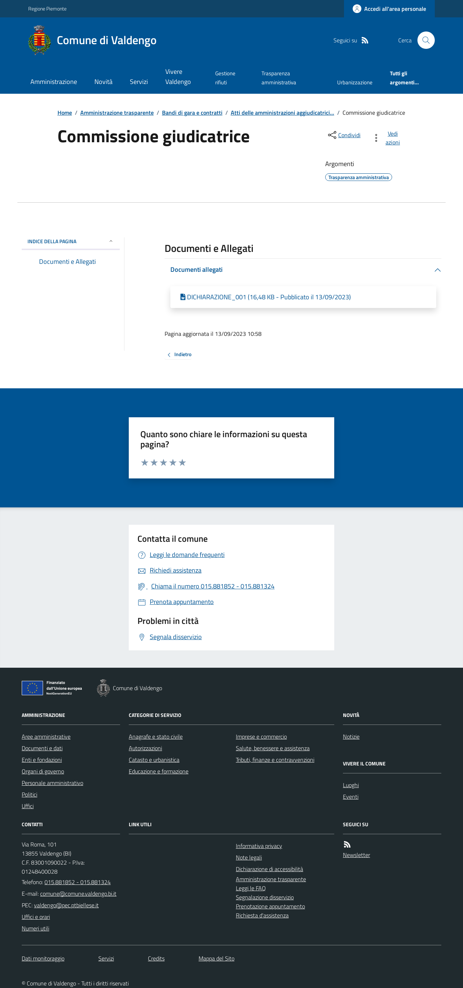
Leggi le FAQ (251, 888)
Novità (103, 81)
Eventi (350, 796)
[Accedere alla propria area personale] (389, 8)
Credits (156, 958)
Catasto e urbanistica (154, 759)
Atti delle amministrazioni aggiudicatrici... (282, 112)
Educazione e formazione (158, 771)
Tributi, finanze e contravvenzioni (275, 759)
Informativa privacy (259, 845)
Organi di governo (43, 771)
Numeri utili (35, 928)
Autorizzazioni (145, 748)
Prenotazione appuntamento (270, 906)
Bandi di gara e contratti (192, 112)
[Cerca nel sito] (423, 40)
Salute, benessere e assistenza (273, 748)
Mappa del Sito (216, 958)
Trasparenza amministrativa (279, 77)
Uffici (28, 806)
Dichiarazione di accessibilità (269, 869)
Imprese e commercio (261, 736)
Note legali (249, 857)
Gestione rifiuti (225, 77)
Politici (29, 794)
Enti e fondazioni (42, 759)
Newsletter (356, 854)
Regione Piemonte (47, 8)
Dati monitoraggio (43, 958)
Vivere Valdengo (178, 76)
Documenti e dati (42, 748)
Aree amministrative (46, 736)
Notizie (351, 736)
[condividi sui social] (343, 135)
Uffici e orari (36, 916)
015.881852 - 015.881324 (77, 882)
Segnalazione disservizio (265, 897)
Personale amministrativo (52, 782)
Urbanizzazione (355, 82)
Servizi (139, 81)
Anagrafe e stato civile (156, 736)
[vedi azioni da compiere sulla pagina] (387, 138)
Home (65, 112)
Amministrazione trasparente (117, 112)
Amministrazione (53, 81)
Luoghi (351, 785)
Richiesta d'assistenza (262, 915)
